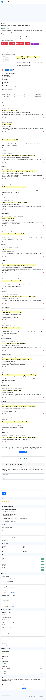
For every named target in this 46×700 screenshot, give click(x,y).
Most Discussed (5, 574)
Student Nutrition (6, 82)
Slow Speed (12, 43)
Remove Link (32, 693)
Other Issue (27, 43)
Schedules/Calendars (7, 80)
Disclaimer (35, 696)
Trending (41, 693)
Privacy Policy (40, 696)
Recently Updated (6, 609)
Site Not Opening (19, 43)
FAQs (27, 696)
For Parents (5, 83)
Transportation (6, 75)
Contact (22, 693)
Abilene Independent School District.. (10, 86)
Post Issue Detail (35, 43)
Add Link (27, 693)
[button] (26, 458)
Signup (24, 688)
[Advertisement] (23, 12)
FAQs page (14, 521)
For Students (5, 79)
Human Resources (7, 76)
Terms (30, 696)
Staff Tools (5, 85)
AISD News (5, 78)
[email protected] (17, 175)
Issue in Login (4, 43)
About (19, 693)
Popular (37, 693)
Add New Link (23, 451)
